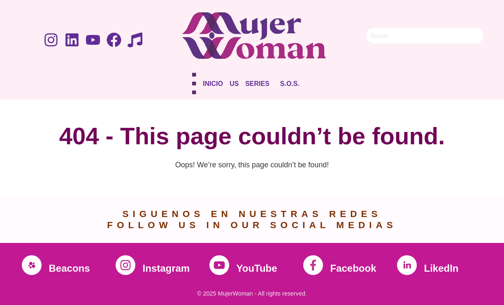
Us (234, 83)
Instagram (166, 268)
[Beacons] (32, 265)
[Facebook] (313, 265)
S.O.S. (290, 83)
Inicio (213, 83)
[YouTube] (219, 265)
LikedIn (441, 268)
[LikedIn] (407, 265)
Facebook (353, 268)
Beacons (69, 268)
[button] (259, 85)
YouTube (257, 268)
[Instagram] (125, 265)
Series (257, 83)
